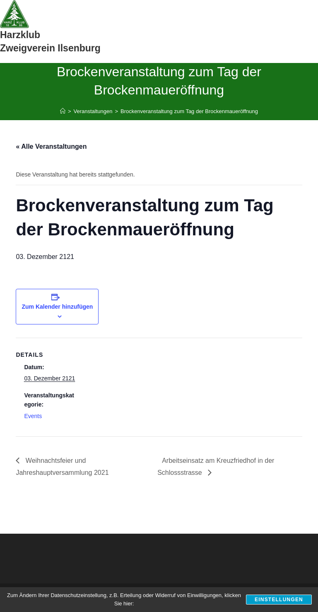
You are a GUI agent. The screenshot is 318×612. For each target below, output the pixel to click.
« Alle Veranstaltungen (51, 146)
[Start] (62, 111)
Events (33, 416)
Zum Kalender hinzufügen (57, 306)
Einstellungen (279, 599)
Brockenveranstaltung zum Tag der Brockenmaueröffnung (189, 111)
